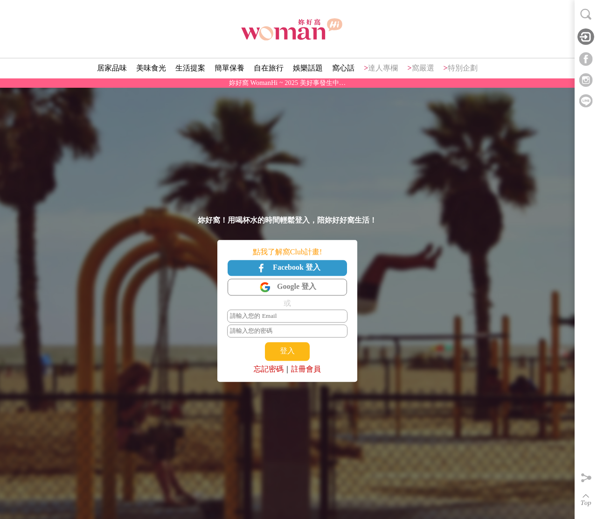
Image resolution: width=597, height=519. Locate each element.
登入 (287, 351)
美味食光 (151, 68)
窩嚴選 (423, 68)
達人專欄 (383, 68)
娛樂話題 (308, 68)
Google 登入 (287, 288)
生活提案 (190, 68)
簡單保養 (229, 68)
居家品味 (112, 68)
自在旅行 (269, 68)
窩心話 (343, 68)
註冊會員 (306, 369)
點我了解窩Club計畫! (287, 252)
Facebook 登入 (287, 268)
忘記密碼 (269, 369)
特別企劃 (463, 68)
